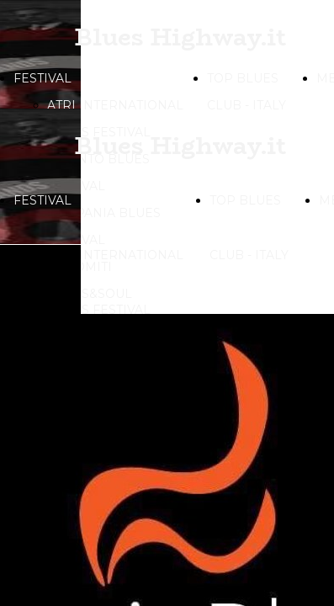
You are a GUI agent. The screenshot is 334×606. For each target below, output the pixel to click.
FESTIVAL (42, 78)
